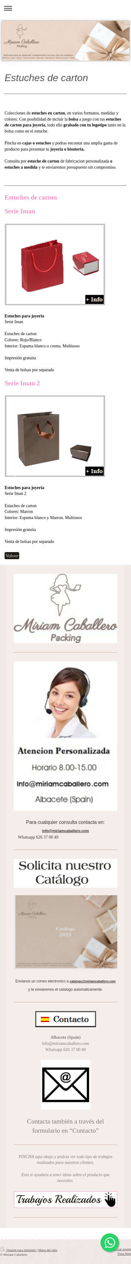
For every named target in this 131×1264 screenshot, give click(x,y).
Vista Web (124, 1253)
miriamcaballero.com (69, 831)
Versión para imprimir (18, 1250)
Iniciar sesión (122, 1249)
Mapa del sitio (47, 1250)
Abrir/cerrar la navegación (65, 8)
